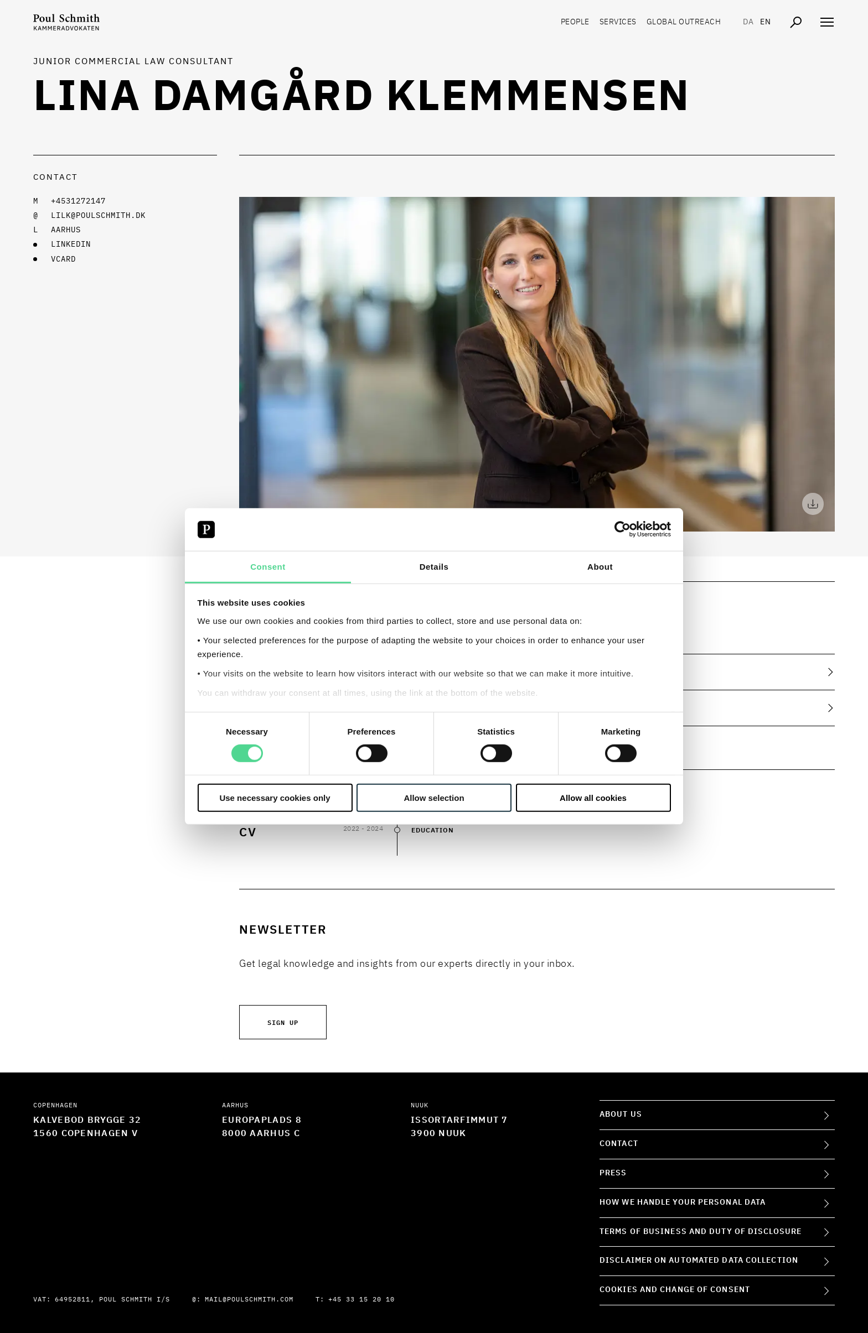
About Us (621, 1114)
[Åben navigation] (827, 22)
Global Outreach (684, 22)
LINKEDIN (71, 244)
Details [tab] (434, 566)
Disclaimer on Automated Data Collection (699, 1260)
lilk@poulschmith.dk (98, 216)
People (575, 22)
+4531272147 (78, 201)
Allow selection (434, 797)
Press (613, 1173)
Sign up (282, 1022)
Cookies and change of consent (675, 1290)
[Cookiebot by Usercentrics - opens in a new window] (622, 529)
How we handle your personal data (683, 1202)
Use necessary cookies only (274, 797)
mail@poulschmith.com (249, 1299)
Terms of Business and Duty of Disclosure (701, 1232)
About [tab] (600, 566)
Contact (619, 1144)
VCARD (63, 259)
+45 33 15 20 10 (361, 1299)
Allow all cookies (593, 797)
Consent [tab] (268, 566)
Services (618, 22)
